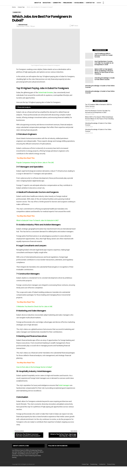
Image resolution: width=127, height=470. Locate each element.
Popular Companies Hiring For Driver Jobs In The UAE (35, 162)
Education (46, 3)
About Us (37, 3)
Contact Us (90, 3)
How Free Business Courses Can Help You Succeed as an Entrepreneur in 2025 (104, 62)
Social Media (78, 3)
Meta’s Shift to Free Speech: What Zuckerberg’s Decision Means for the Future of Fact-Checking (104, 71)
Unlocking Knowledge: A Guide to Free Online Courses (105, 78)
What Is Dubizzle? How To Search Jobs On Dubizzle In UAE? (37, 220)
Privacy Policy (111, 464)
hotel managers (64, 385)
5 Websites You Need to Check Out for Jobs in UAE (34, 306)
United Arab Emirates (45, 92)
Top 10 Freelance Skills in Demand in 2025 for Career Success (104, 55)
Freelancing (67, 3)
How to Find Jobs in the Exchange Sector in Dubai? (34, 367)
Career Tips (57, 3)
